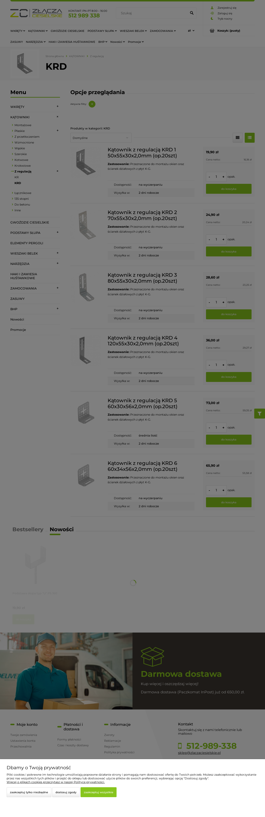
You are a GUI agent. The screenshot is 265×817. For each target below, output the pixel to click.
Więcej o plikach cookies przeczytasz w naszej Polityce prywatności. (56, 782)
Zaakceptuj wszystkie (98, 792)
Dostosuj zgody (65, 792)
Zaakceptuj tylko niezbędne (29, 792)
